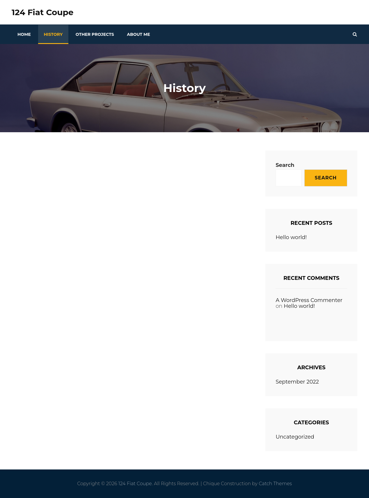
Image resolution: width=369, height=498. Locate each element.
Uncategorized (295, 437)
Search (285, 165)
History (53, 34)
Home (24, 34)
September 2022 (297, 382)
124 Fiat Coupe (42, 12)
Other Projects (95, 34)
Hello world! (291, 237)
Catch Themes (275, 483)
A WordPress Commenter (309, 300)
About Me (138, 34)
